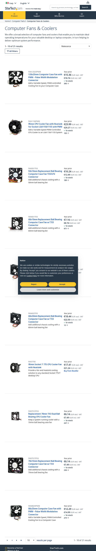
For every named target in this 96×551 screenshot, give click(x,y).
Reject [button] (33, 284)
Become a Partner (15, 548)
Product (14, 15)
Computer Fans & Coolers (38, 21)
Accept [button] (62, 284)
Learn (82, 15)
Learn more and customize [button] (48, 290)
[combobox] (75, 46)
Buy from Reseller (71, 371)
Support (37, 15)
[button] (89, 46)
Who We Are (59, 15)
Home (7, 21)
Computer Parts (18, 21)
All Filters (12, 51)
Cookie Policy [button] (31, 276)
